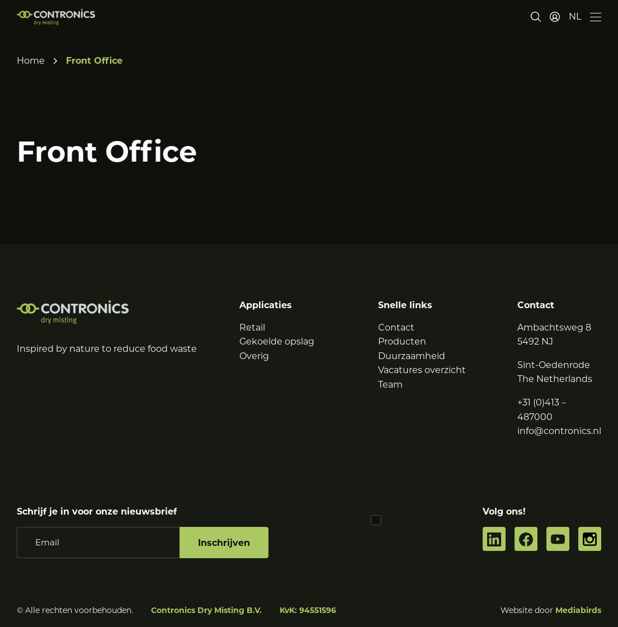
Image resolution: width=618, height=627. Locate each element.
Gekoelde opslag (276, 341)
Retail (252, 327)
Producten (402, 341)
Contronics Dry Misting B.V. (206, 610)
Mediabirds (578, 610)
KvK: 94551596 (308, 610)
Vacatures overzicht (422, 370)
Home (31, 60)
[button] (575, 17)
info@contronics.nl (559, 431)
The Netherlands (554, 379)
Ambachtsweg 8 (554, 327)
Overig (254, 356)
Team (390, 384)
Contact (396, 327)
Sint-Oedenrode (553, 365)
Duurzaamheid (411, 356)
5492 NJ (535, 341)
